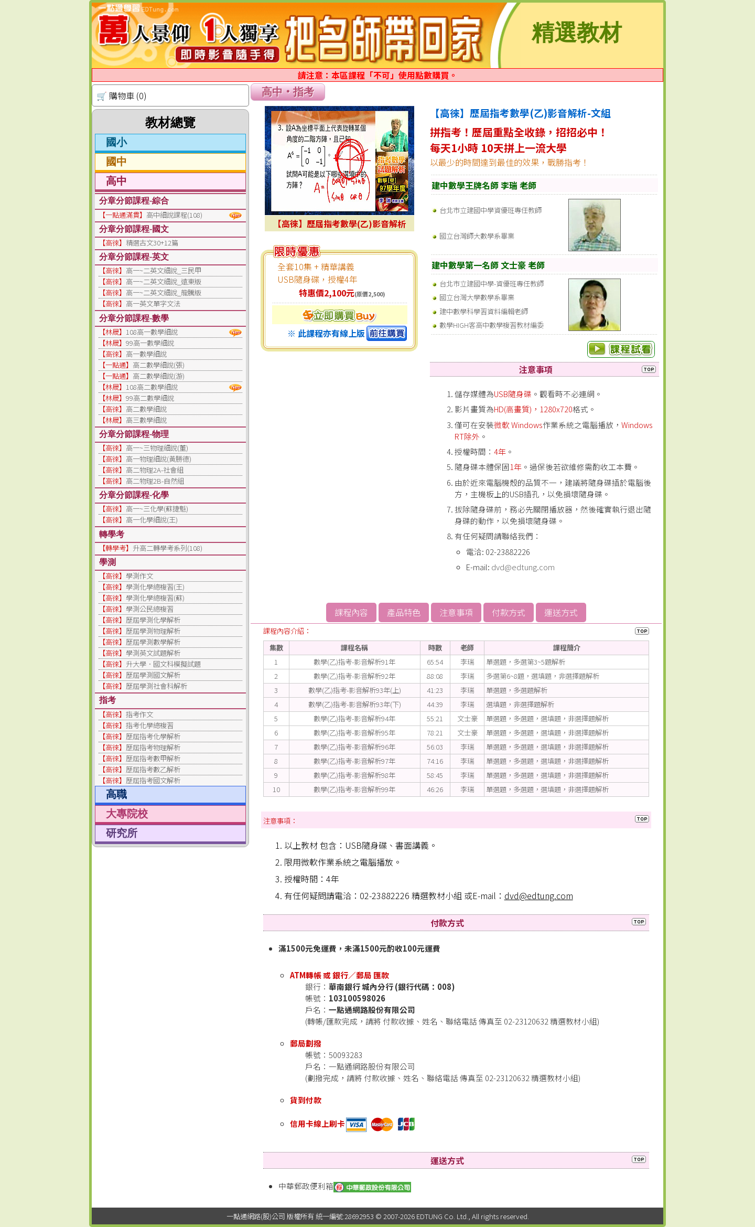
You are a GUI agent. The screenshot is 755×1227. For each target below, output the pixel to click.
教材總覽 (170, 123)
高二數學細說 (146, 409)
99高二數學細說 (150, 398)
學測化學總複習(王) (155, 587)
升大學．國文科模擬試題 (163, 664)
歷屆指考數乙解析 (153, 769)
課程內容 (351, 612)
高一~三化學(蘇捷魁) (157, 509)
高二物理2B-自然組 (155, 481)
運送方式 (561, 612)
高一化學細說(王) (152, 520)
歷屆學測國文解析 (153, 675)
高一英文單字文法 (153, 303)
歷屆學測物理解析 (153, 631)
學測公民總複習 (150, 609)
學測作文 (139, 576)
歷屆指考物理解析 (153, 747)
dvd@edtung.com (523, 566)
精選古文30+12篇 (152, 243)
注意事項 (456, 612)
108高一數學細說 (152, 332)
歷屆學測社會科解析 (156, 686)
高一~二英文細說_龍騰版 (163, 292)
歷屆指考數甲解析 (153, 758)
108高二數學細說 (152, 387)
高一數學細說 (146, 354)
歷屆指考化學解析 (153, 736)
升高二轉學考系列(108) (167, 548)
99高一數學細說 (150, 343)
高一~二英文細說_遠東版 (163, 281)
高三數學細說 (146, 420)
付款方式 (508, 612)
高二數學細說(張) (159, 365)
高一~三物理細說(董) (157, 448)
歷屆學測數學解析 (153, 642)
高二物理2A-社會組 (155, 470)
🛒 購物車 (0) (121, 95)
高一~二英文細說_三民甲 (163, 270)
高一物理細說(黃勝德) (158, 459)
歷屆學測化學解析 (153, 620)
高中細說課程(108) (174, 215)
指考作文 (139, 714)
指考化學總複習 (150, 725)
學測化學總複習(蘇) (155, 598)
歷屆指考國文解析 (153, 780)
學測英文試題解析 (153, 653)
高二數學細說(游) (159, 376)
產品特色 (403, 612)
